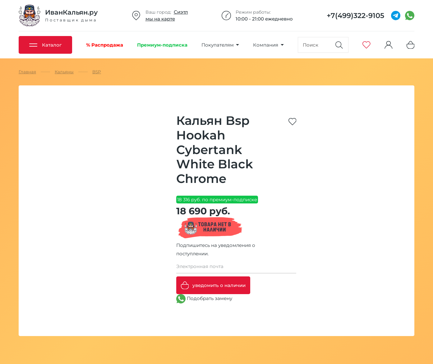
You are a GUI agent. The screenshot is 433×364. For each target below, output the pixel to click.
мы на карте (160, 19)
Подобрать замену (204, 298)
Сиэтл (181, 12)
